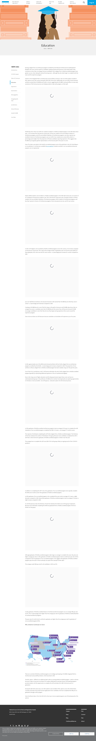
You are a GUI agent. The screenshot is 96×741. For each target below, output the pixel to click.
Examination (14, 90)
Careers (68, 711)
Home (45, 48)
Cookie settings (55, 733)
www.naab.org (49, 146)
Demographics (14, 94)
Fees (82, 718)
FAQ (82, 711)
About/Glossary (15, 109)
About (82, 721)
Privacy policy (4, 735)
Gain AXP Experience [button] (39, 2)
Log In (91, 3)
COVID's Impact (15, 74)
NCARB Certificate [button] (61, 2)
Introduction (14, 70)
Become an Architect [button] (15, 2)
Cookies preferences (71, 721)
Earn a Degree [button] (28, 2)
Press (67, 714)
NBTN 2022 (50, 48)
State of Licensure (15, 78)
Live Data (13, 117)
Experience (13, 86)
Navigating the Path (14, 99)
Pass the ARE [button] (51, 2)
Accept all (87, 733)
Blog (67, 718)
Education (13, 82)
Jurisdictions (14, 104)
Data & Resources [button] (73, 2)
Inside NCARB (14, 113)
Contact (83, 714)
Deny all (71, 733)
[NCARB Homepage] (5, 2)
